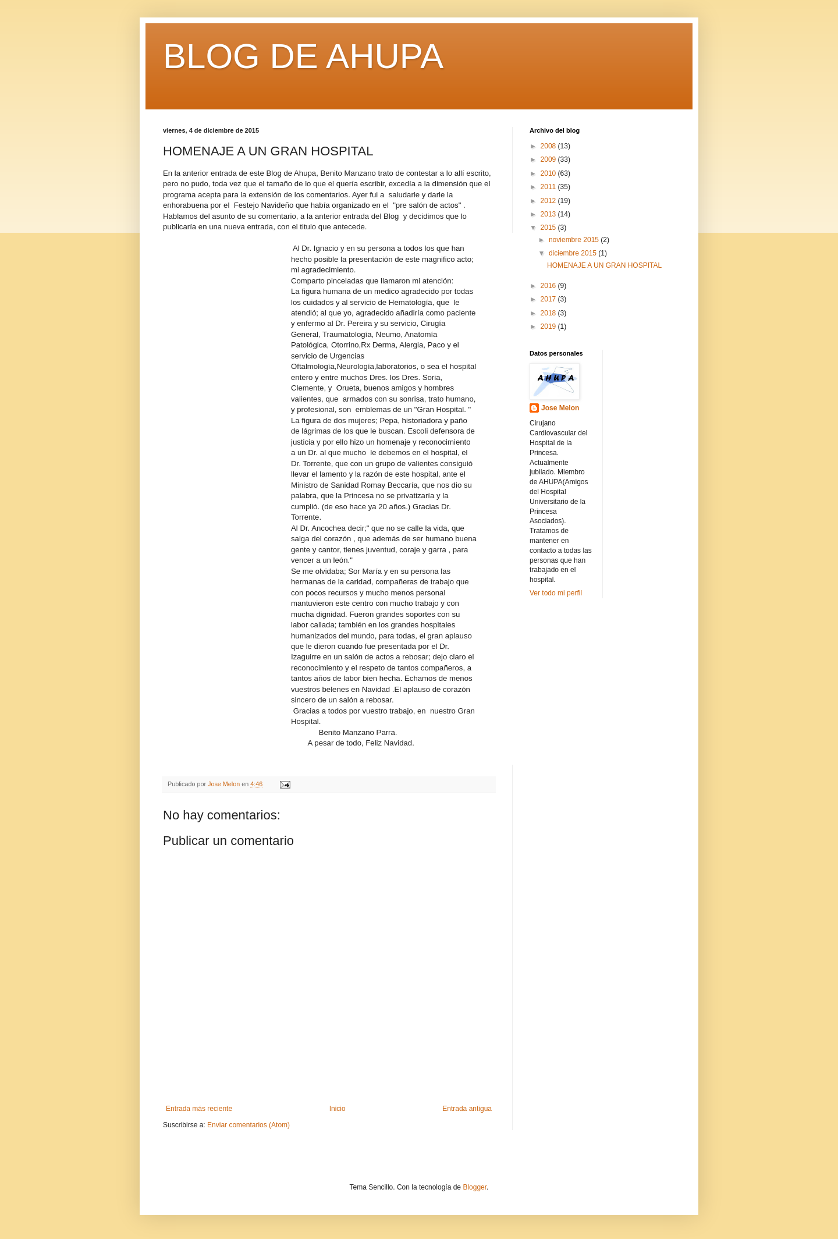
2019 (549, 326)
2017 (549, 299)
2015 (549, 227)
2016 (549, 286)
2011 (549, 187)
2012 (549, 201)
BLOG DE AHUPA (303, 56)
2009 (549, 159)
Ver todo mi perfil (556, 593)
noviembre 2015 (575, 240)
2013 (549, 214)
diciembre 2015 (573, 253)
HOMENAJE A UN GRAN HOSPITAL (604, 265)
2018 (549, 313)
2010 (549, 173)
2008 (549, 146)
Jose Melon (560, 408)
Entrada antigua (467, 1109)
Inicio (337, 1109)
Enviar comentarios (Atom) (248, 1125)
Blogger (475, 1187)
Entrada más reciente (199, 1109)
